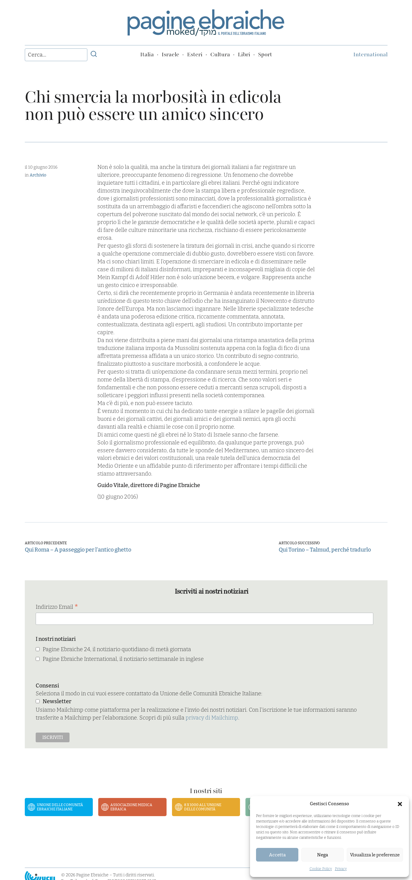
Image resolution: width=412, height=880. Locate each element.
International (370, 54)
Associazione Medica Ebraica (131, 807)
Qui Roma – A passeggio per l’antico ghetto (78, 549)
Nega (322, 855)
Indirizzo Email (57, 607)
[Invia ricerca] (93, 54)
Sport (265, 54)
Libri (244, 54)
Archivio (38, 175)
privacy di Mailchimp (212, 717)
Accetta (277, 855)
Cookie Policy (321, 869)
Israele (170, 54)
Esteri (195, 54)
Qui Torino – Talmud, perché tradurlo (325, 549)
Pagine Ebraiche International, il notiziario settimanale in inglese (123, 659)
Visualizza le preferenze (375, 855)
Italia (147, 54)
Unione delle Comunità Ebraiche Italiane (60, 807)
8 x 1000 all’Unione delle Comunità (202, 807)
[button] (400, 804)
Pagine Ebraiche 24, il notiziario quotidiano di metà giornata (117, 649)
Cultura (220, 54)
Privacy (341, 869)
